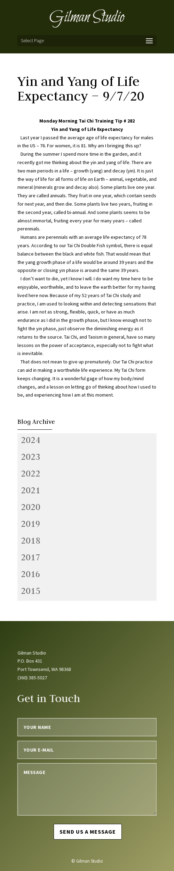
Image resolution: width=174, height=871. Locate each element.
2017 (30, 557)
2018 (30, 540)
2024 (30, 439)
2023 (30, 456)
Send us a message (88, 831)
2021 (30, 490)
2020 (30, 506)
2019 (30, 523)
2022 (30, 473)
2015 (30, 590)
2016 (30, 574)
